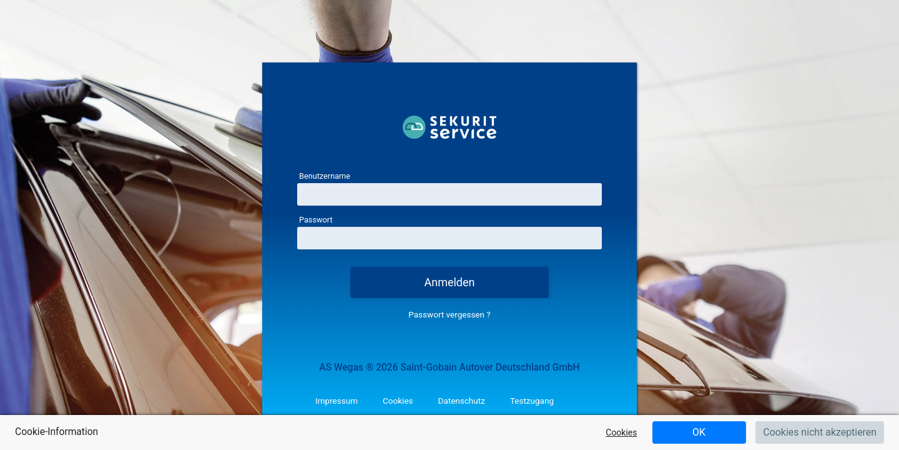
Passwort (316, 219)
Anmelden (449, 282)
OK (698, 432)
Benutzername (324, 176)
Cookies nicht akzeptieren (820, 432)
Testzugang (532, 401)
